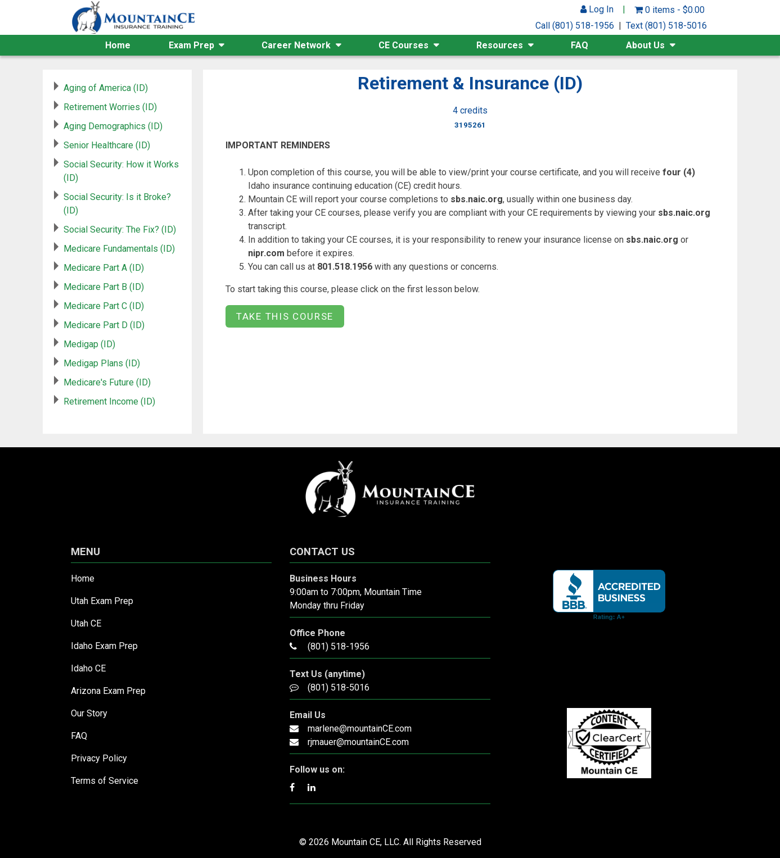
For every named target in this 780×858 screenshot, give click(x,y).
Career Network (296, 45)
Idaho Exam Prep (104, 646)
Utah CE (86, 623)
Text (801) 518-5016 (666, 25)
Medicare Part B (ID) (104, 287)
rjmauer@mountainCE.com (358, 742)
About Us (645, 45)
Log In (597, 9)
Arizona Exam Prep (108, 691)
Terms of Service (104, 780)
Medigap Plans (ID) (102, 363)
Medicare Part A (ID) (104, 267)
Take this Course (284, 316)
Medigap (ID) (89, 344)
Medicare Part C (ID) (104, 306)
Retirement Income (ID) (109, 401)
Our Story (89, 713)
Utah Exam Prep (102, 601)
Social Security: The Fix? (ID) (120, 229)
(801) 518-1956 (338, 646)
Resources (499, 45)
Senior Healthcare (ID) (107, 145)
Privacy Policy (99, 758)
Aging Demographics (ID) (113, 126)
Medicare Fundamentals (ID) (119, 248)
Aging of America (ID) (106, 88)
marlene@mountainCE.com (360, 728)
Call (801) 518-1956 (574, 25)
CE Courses (403, 45)
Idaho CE (88, 668)
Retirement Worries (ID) (110, 107)
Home (117, 45)
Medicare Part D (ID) (104, 325)
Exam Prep (191, 45)
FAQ (579, 45)
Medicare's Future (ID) (107, 382)
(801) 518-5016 (338, 687)
